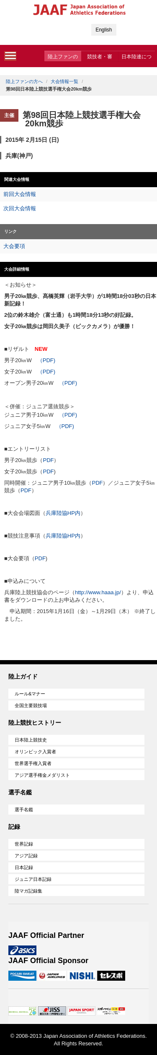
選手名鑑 (24, 809)
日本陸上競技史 (31, 739)
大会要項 (14, 246)
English (103, 30)
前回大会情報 (19, 194)
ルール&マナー (30, 693)
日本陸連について (136, 57)
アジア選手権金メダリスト (42, 775)
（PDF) (46, 360)
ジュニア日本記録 (33, 879)
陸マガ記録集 (28, 890)
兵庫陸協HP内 (63, 513)
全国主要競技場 (31, 705)
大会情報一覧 (64, 81)
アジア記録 (26, 855)
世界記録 (24, 843)
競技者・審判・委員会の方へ (100, 57)
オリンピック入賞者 (35, 751)
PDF (48, 460)
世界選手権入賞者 (33, 763)
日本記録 (24, 867)
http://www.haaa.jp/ (98, 592)
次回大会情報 (19, 208)
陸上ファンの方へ (63, 57)
